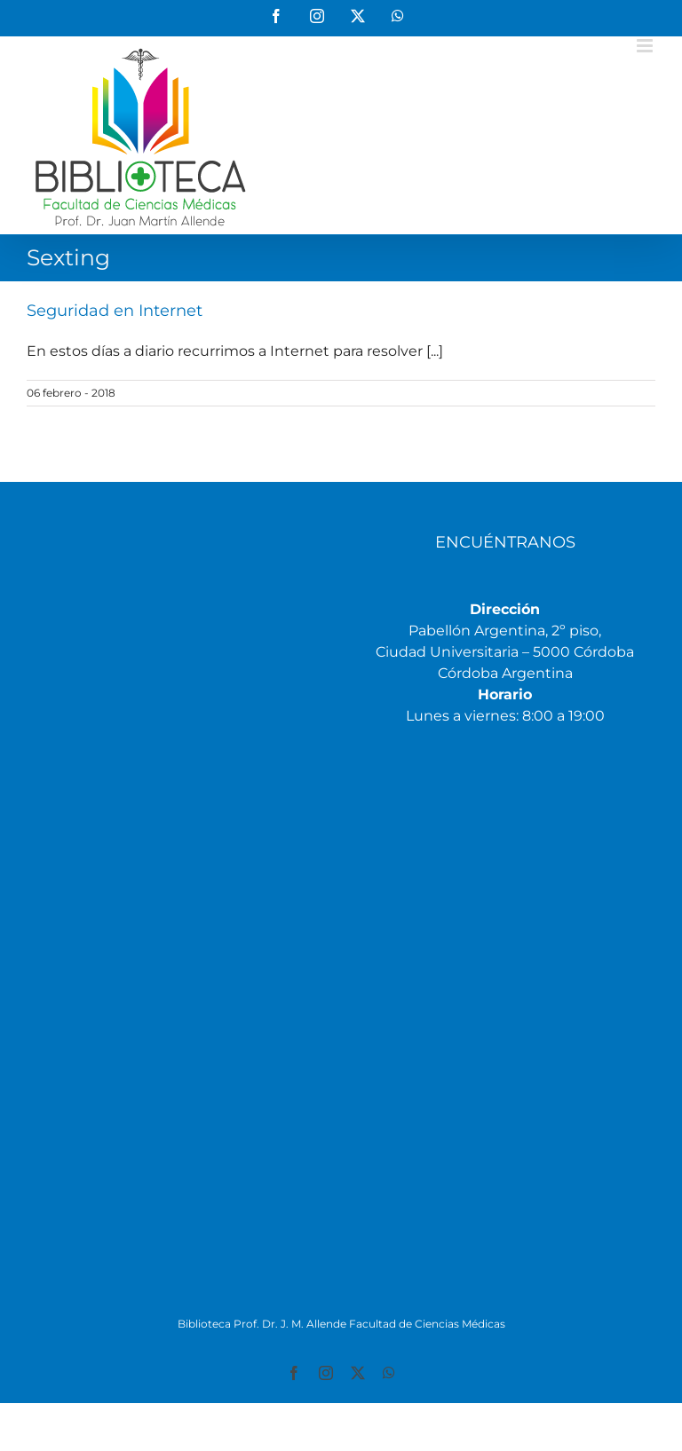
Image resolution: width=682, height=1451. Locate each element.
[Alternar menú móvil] (646, 45)
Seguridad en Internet (114, 310)
